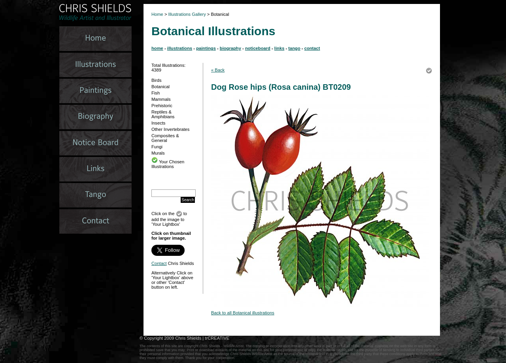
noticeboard (257, 48)
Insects (158, 123)
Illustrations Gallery (186, 14)
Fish (155, 93)
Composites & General (165, 138)
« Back (218, 70)
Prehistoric (161, 105)
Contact (159, 263)
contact (312, 48)
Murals (158, 153)
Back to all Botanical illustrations (242, 312)
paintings (206, 48)
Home (157, 14)
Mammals (160, 99)
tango (294, 48)
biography (230, 48)
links (279, 48)
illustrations (179, 48)
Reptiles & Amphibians (162, 114)
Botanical (160, 86)
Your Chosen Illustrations (167, 164)
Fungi (156, 146)
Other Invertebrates (170, 129)
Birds (156, 80)
